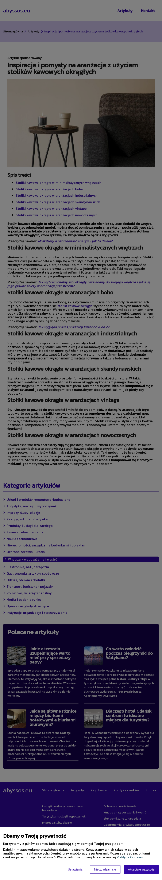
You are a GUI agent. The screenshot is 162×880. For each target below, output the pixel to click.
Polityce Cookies (130, 857)
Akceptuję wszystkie (141, 869)
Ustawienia (75, 869)
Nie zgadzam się (105, 869)
